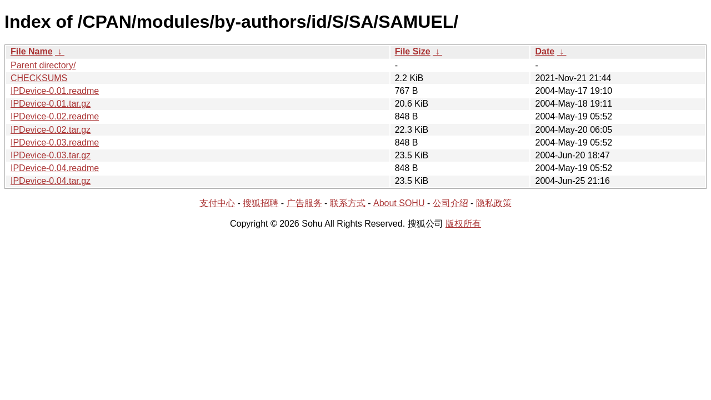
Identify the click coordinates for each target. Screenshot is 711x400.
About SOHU (398, 203)
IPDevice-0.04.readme (55, 168)
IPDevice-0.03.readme (55, 142)
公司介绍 (450, 203)
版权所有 (463, 223)
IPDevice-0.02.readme (55, 116)
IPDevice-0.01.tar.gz (51, 103)
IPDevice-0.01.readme (55, 91)
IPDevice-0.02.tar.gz (51, 129)
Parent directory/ (43, 65)
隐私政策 (494, 203)
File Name (32, 51)
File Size (412, 51)
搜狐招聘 (260, 203)
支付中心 (217, 203)
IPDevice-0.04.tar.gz (51, 181)
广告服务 (304, 203)
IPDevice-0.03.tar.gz (51, 155)
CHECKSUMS (39, 78)
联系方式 (347, 203)
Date (544, 51)
